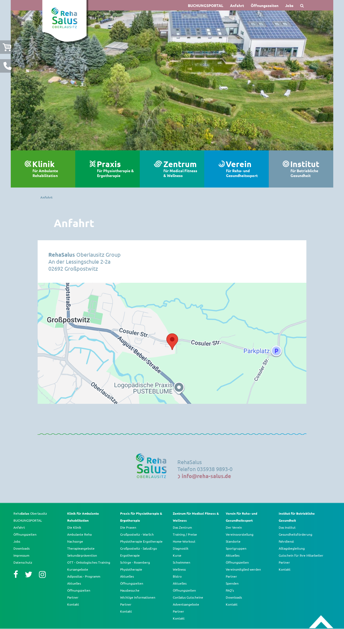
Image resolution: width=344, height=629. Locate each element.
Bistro (177, 576)
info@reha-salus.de (206, 475)
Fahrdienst (286, 541)
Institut (309, 169)
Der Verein (234, 527)
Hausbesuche (129, 590)
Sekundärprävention (82, 555)
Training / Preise (185, 534)
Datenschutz (22, 562)
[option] (172, 80)
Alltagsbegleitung (292, 548)
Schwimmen (181, 562)
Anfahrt (237, 5)
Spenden (232, 583)
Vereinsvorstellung (239, 534)
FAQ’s (230, 590)
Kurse (177, 555)
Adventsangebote (186, 604)
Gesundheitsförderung (295, 534)
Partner (72, 597)
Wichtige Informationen (137, 597)
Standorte (233, 541)
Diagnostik (180, 548)
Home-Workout (184, 541)
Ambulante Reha (79, 534)
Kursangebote (77, 569)
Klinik (51, 169)
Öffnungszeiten (264, 5)
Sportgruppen (236, 548)
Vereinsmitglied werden (243, 569)
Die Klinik (74, 527)
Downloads (21, 548)
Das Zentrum (182, 527)
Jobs (289, 5)
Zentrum (181, 169)
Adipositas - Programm (83, 576)
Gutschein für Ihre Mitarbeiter (301, 555)
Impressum (21, 555)
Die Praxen (128, 527)
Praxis (115, 169)
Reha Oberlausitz (30, 513)
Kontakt (73, 604)
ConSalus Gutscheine (188, 597)
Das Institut (287, 527)
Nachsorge (75, 541)
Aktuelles (74, 583)
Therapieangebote (81, 548)
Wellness (179, 569)
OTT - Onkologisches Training (88, 562)
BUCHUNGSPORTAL (205, 5)
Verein (244, 169)
